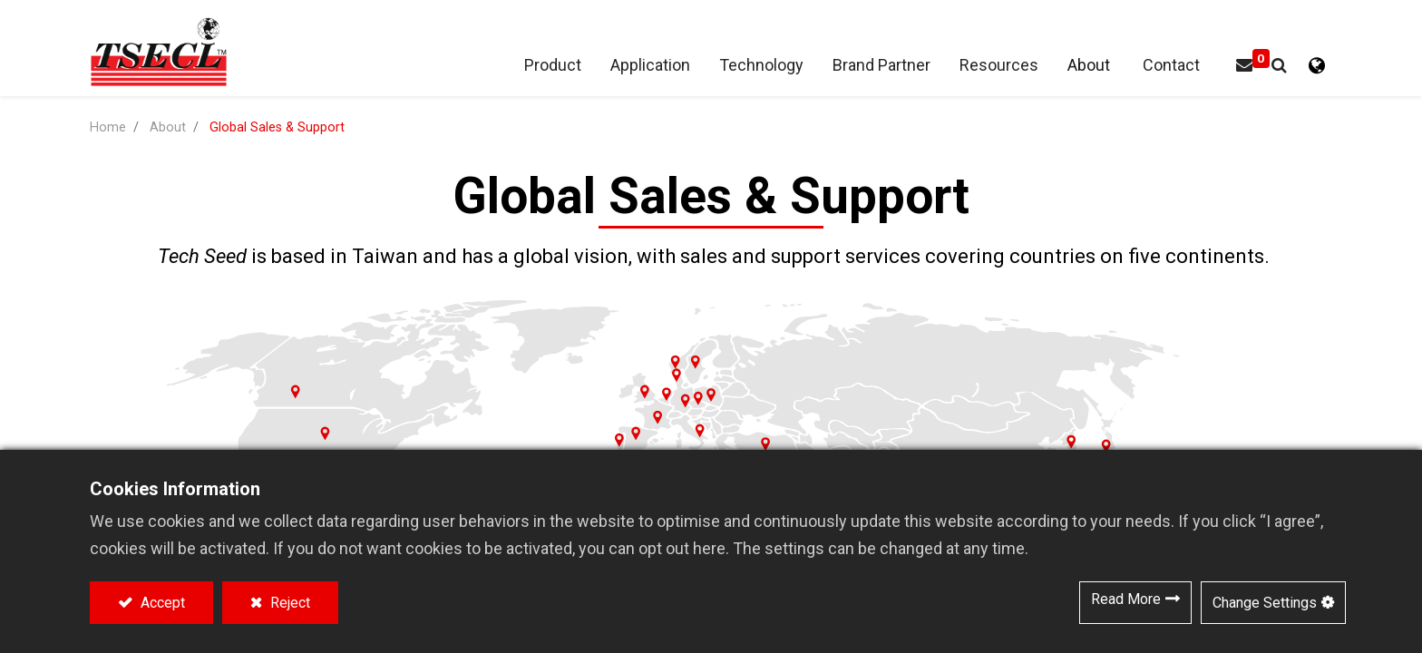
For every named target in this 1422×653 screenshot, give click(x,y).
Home (108, 127)
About (168, 127)
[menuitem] (881, 65)
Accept (161, 602)
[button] (1279, 65)
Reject (288, 602)
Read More (1126, 599)
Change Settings (1265, 602)
